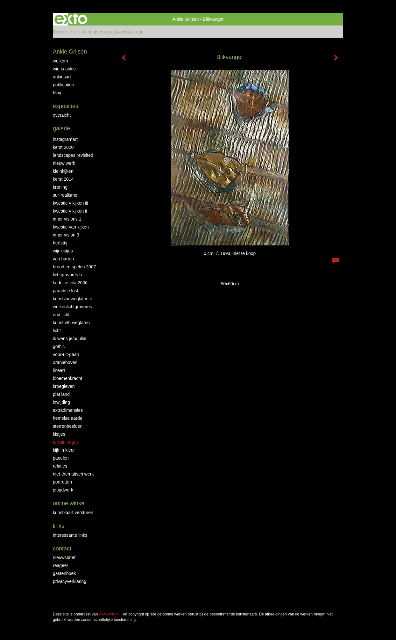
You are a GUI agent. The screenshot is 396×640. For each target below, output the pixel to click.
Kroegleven (64, 386)
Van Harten (63, 258)
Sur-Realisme (65, 195)
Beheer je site (66, 31)
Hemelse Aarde (67, 418)
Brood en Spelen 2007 (74, 266)
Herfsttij (60, 242)
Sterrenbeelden (67, 426)
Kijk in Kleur (64, 450)
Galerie (61, 128)
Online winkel (69, 503)
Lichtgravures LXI (68, 274)
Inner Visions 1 (67, 219)
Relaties (60, 466)
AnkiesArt (62, 76)
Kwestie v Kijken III (70, 203)
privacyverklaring (69, 581)
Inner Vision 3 (66, 234)
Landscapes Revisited (73, 155)
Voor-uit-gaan (66, 354)
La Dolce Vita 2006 (70, 282)
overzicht (62, 115)
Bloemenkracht (67, 378)
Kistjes (59, 434)
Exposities (65, 106)
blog (57, 92)
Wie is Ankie (64, 68)
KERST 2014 (63, 179)
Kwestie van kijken (71, 226)
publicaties (63, 84)
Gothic (59, 346)
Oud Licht (61, 314)
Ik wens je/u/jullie (69, 338)
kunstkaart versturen (73, 512)
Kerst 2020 (63, 147)
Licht (57, 330)
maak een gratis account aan (115, 31)
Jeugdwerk (63, 489)
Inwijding (61, 402)
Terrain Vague (66, 442)
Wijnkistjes (63, 250)
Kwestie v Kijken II (70, 211)
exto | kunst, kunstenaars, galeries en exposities (71, 19)
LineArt (59, 370)
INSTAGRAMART (65, 139)
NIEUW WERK (64, 163)
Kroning (60, 187)
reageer (60, 565)
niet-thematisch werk (73, 473)
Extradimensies (68, 410)
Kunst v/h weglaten (71, 322)
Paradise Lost (65, 290)
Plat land (61, 394)
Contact (62, 548)
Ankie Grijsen (185, 19)
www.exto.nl (109, 614)
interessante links (70, 535)
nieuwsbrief (64, 557)
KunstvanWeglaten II (72, 298)
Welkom (60, 60)
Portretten (62, 481)
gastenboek (64, 573)
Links (58, 526)
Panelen (61, 458)
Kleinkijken (63, 171)
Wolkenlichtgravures (72, 306)
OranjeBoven (65, 362)
